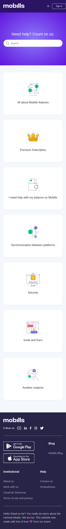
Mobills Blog (55, 453)
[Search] (33, 43)
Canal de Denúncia (14, 492)
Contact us (46, 481)
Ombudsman (47, 486)
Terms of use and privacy (18, 498)
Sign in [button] (59, 6)
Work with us (10, 486)
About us (8, 481)
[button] (48, 6)
